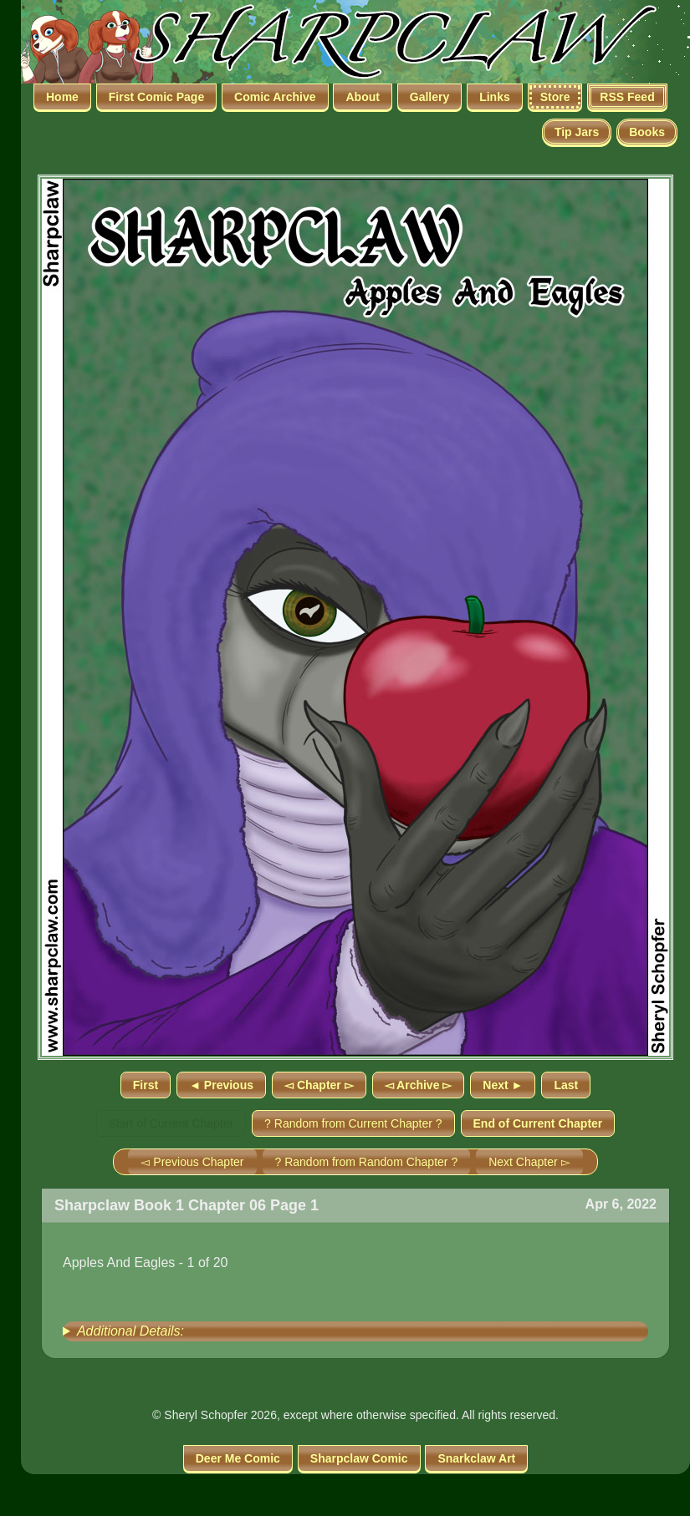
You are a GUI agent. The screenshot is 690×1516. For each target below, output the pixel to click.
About (362, 97)
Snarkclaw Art (476, 1458)
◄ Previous (221, 1085)
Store (555, 97)
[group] (355, 1331)
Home (62, 97)
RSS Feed (627, 97)
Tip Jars (577, 132)
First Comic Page (156, 97)
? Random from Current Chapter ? (353, 1123)
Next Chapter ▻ (529, 1162)
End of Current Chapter (538, 1123)
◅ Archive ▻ (418, 1085)
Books (647, 132)
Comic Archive (275, 97)
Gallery (429, 97)
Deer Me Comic (238, 1458)
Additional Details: (130, 1331)
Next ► (503, 1085)
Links (494, 97)
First (145, 1085)
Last (566, 1085)
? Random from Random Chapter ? (366, 1162)
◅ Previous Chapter (192, 1162)
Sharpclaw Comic (359, 1458)
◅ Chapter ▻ (319, 1085)
